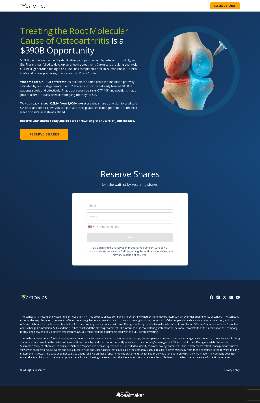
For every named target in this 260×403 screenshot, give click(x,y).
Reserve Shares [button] (225, 5)
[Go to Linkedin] (231, 297)
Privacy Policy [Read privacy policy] (232, 370)
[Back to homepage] (34, 297)
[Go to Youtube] (237, 297)
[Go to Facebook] (211, 297)
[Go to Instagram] (218, 297)
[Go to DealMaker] (130, 394)
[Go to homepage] (33, 6)
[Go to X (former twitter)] (224, 297)
